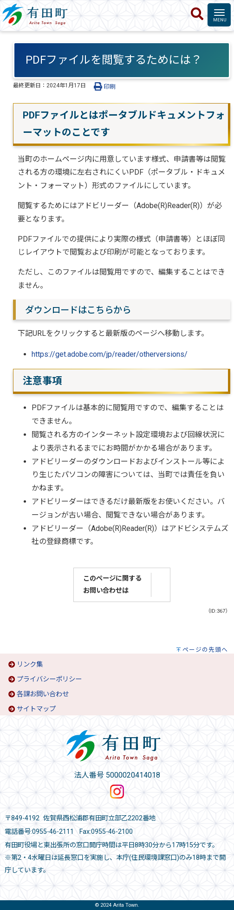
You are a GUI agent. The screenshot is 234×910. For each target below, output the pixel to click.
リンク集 (30, 664)
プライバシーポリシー (49, 679)
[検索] (197, 14)
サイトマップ (36, 709)
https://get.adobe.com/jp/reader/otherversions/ (110, 354)
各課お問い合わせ (43, 694)
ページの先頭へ (205, 649)
